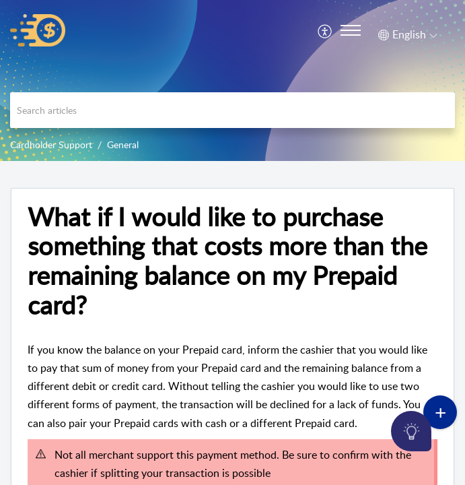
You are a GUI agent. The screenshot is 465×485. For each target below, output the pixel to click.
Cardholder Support (51, 144)
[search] (232, 110)
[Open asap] (438, 458)
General (123, 144)
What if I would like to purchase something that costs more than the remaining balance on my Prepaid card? (227, 261)
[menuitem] (325, 30)
